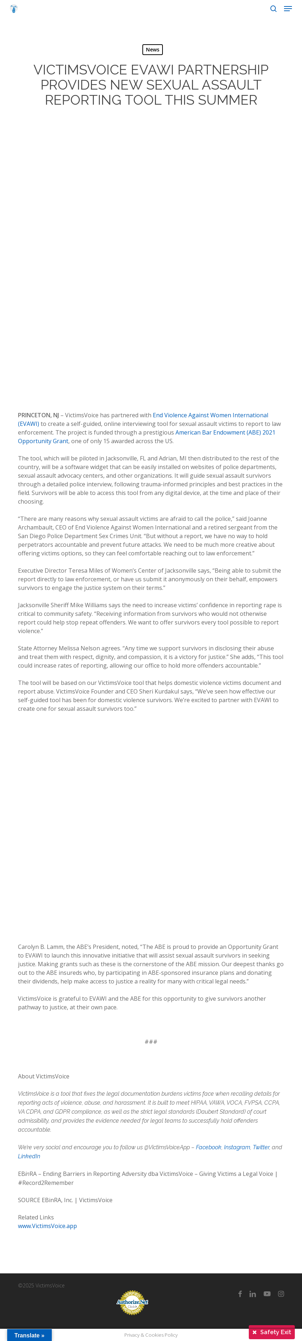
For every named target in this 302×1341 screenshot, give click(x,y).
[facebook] (240, 1294)
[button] (288, 8)
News (152, 49)
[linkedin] (252, 1294)
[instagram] (281, 1294)
